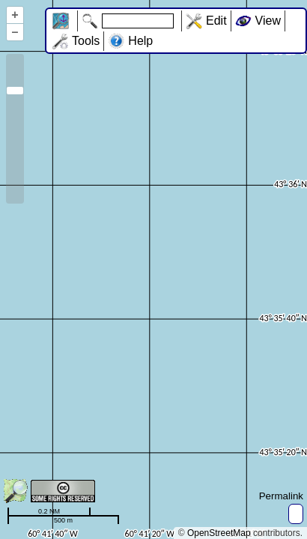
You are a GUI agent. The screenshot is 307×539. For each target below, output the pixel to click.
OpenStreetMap (219, 533)
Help (140, 40)
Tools (86, 40)
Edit (216, 20)
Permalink (281, 496)
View (268, 20)
